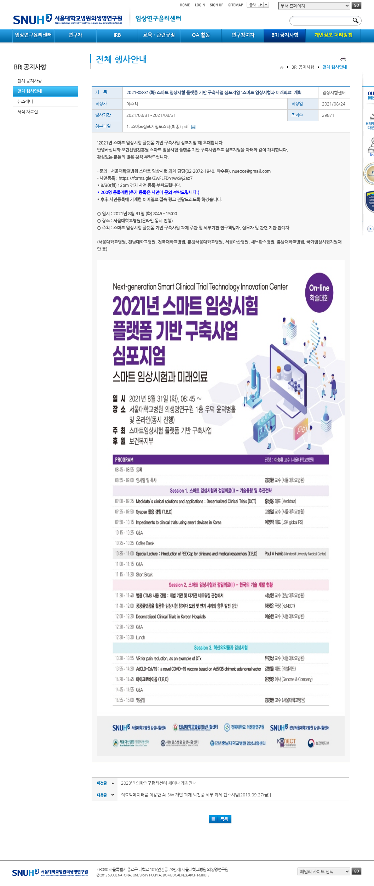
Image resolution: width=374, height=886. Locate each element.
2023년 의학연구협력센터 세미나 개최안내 (158, 783)
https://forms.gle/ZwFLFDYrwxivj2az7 (155, 178)
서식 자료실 (27, 112)
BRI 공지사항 (303, 67)
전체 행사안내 (29, 91)
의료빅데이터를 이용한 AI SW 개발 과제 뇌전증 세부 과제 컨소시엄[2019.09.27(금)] (196, 795)
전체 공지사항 (29, 81)
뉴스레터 (25, 102)
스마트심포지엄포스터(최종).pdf (160, 127)
